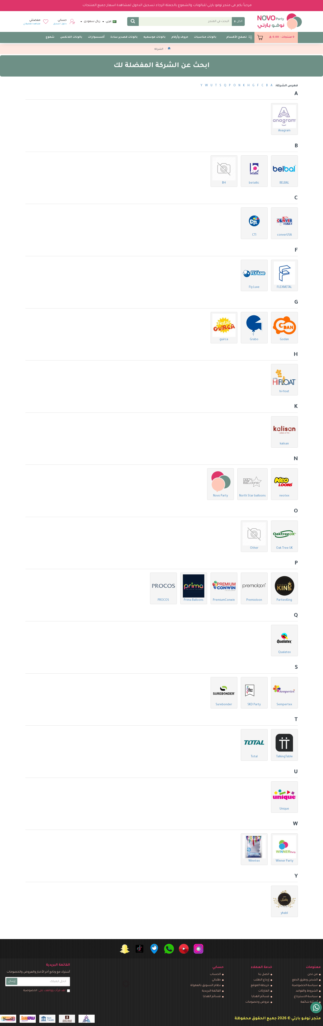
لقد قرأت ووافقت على (46, 991)
